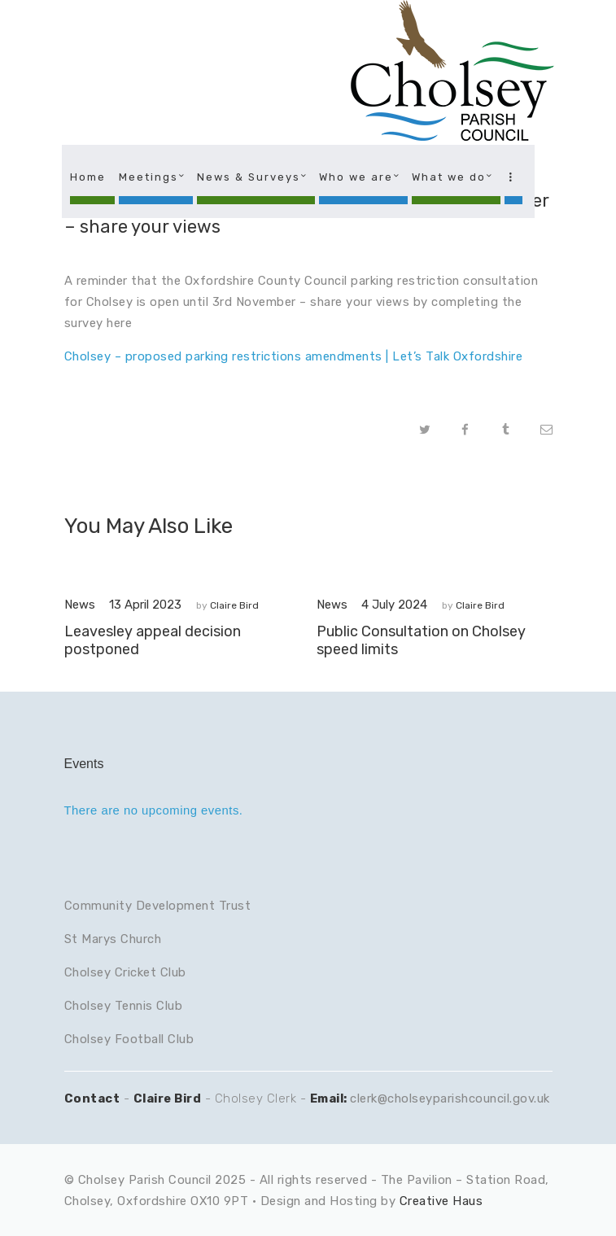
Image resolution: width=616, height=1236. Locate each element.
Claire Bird (234, 605)
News (79, 604)
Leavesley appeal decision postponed (152, 640)
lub (185, 1039)
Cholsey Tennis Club (123, 1005)
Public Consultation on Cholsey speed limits (421, 640)
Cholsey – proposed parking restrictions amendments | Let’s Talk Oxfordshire (293, 356)
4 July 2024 (394, 604)
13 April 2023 (145, 604)
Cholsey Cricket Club (125, 972)
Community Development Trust (157, 905)
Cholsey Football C (120, 1039)
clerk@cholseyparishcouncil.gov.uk (450, 1098)
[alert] (308, 810)
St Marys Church (113, 939)
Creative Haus (441, 1201)
